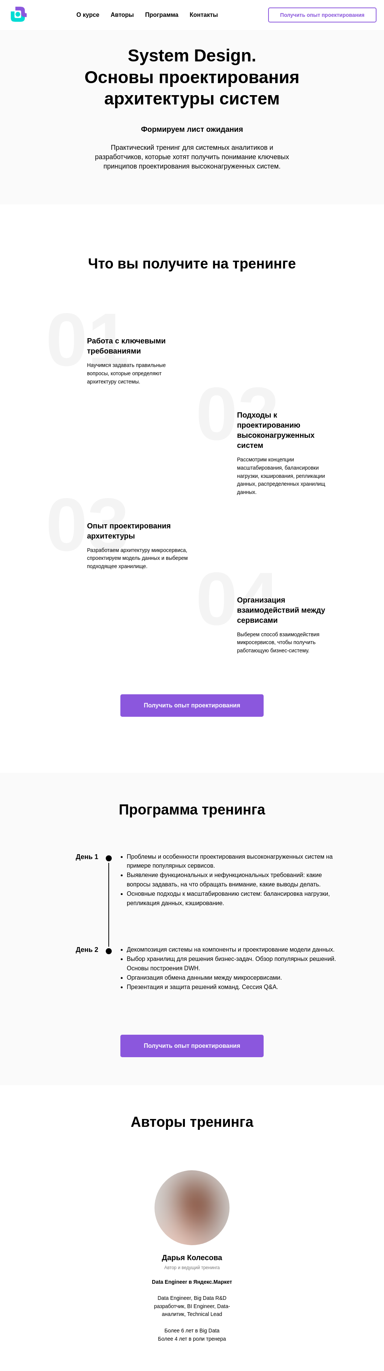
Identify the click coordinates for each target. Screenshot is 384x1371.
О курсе (87, 15)
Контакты (204, 15)
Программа (161, 15)
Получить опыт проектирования (322, 15)
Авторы (122, 15)
